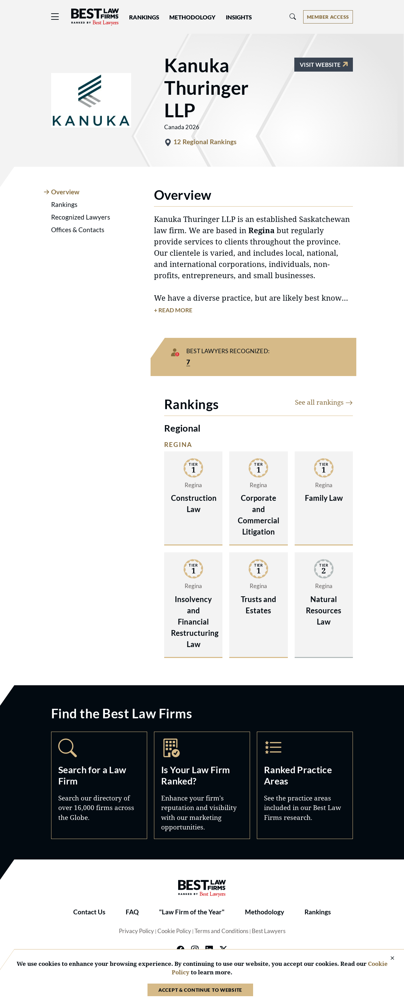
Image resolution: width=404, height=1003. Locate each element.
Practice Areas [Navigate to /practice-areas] (305, 785)
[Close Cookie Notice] (388, 958)
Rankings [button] (144, 17)
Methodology (264, 912)
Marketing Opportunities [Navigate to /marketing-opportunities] (202, 785)
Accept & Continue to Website (200, 990)
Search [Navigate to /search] (99, 785)
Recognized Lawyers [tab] (80, 217)
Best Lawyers (268, 931)
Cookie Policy (174, 931)
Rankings (318, 912)
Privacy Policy (136, 931)
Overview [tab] (65, 192)
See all (324, 402)
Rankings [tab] (64, 204)
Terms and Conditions (221, 931)
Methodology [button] (192, 17)
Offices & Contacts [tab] (77, 230)
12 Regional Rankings (205, 142)
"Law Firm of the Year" (191, 912)
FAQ (132, 912)
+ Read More (173, 310)
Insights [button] (239, 17)
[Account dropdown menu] (328, 17)
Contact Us (89, 912)
